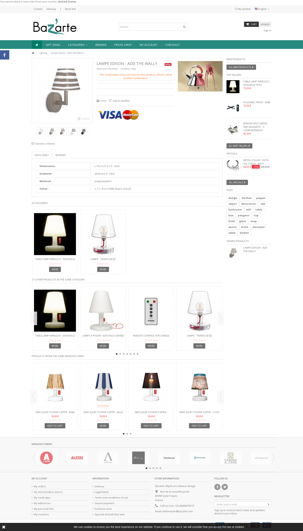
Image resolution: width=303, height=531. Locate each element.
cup (256, 215)
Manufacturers (42, 444)
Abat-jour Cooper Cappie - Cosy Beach (199, 413)
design (232, 198)
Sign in (267, 30)
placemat (259, 227)
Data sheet (42, 155)
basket (244, 232)
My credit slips (42, 497)
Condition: (125, 68)
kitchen (247, 198)
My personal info (44, 509)
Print (103, 100)
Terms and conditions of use (111, 497)
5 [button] (130, 354)
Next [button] (220, 318)
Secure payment (104, 503)
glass (242, 221)
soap (253, 221)
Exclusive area (103, 509)
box (230, 215)
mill (248, 209)
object (232, 203)
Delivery (99, 486)
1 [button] (198, 88)
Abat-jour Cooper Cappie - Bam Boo (55, 413)
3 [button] (123, 354)
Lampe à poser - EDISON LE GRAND (103, 335)
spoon (232, 227)
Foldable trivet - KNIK (257, 102)
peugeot (243, 215)
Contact (38, 9)
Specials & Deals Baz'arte (110, 514)
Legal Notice (102, 492)
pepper (261, 198)
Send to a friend (45, 143)
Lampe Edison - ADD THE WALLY (255, 249)
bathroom (235, 209)
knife (244, 227)
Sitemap (51, 9)
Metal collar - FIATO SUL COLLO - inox (256, 161)
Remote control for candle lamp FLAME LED (151, 337)
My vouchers (41, 514)
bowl (231, 221)
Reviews (60, 155)
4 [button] (127, 354)
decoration (248, 203)
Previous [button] (33, 318)
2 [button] (202, 88)
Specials (231, 153)
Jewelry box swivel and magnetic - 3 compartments (255, 127)
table (258, 209)
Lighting (43, 52)
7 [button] (137, 354)
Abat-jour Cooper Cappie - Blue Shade (103, 413)
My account (39, 478)
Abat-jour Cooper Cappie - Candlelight (151, 413)
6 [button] (134, 354)
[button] (77, 44)
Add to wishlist (121, 100)
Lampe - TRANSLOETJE (103, 259)
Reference (102, 68)
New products (235, 59)
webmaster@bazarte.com (178, 511)
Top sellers (234, 75)
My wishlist (243, 9)
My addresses (42, 503)
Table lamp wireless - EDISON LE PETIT (55, 260)
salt (263, 203)
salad (231, 232)
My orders (40, 486)
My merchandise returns (48, 492)
